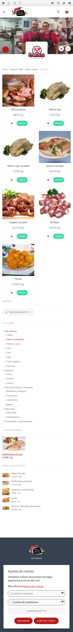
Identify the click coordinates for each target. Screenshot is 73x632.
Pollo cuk (10, 366)
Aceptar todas (46, 621)
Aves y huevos (31, 69)
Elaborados (9, 409)
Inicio (5, 69)
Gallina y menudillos (15, 339)
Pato (8, 348)
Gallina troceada (54, 166)
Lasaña (14, 498)
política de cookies (33, 586)
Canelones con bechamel (22, 490)
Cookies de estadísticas (25, 602)
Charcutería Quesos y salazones (18, 387)
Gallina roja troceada (18, 166)
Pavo (8, 352)
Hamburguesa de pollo (12, 454)
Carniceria (8, 370)
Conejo (9, 335)
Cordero (10, 378)
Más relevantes (17, 312)
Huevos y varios (13, 344)
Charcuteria (11, 395)
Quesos (9, 404)
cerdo (9, 374)
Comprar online (16, 69)
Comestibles (12, 400)
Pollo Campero (13, 361)
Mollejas (54, 222)
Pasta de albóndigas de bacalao (26, 506)
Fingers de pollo (18, 473)
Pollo (8, 357)
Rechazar (23, 621)
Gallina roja (55, 109)
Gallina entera (18, 109)
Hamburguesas (13, 417)
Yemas (18, 279)
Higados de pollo (18, 222)
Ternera (9, 383)
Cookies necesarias (23, 593)
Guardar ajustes (36, 611)
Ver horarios (36, 558)
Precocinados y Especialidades (18, 421)
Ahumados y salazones (16, 391)
